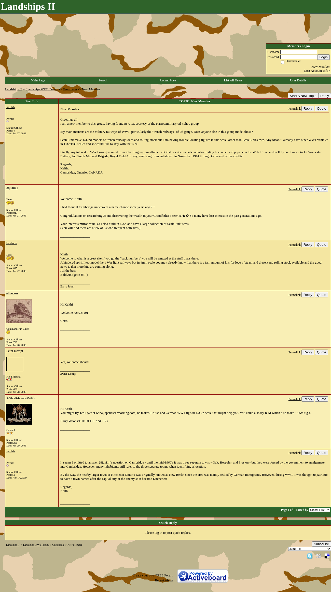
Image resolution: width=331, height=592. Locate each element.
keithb (10, 107)
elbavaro (12, 293)
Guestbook (70, 89)
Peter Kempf (14, 351)
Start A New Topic (303, 96)
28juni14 (12, 188)
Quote (321, 108)
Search (103, 80)
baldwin (11, 243)
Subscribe (321, 544)
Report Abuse (164, 580)
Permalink (294, 108)
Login (323, 57)
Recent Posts (168, 80)
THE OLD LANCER (20, 397)
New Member (320, 66)
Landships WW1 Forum (42, 89)
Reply (324, 96)
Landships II (13, 89)
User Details (298, 80)
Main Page (38, 80)
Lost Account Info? (317, 71)
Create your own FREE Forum (152, 575)
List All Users (233, 80)
